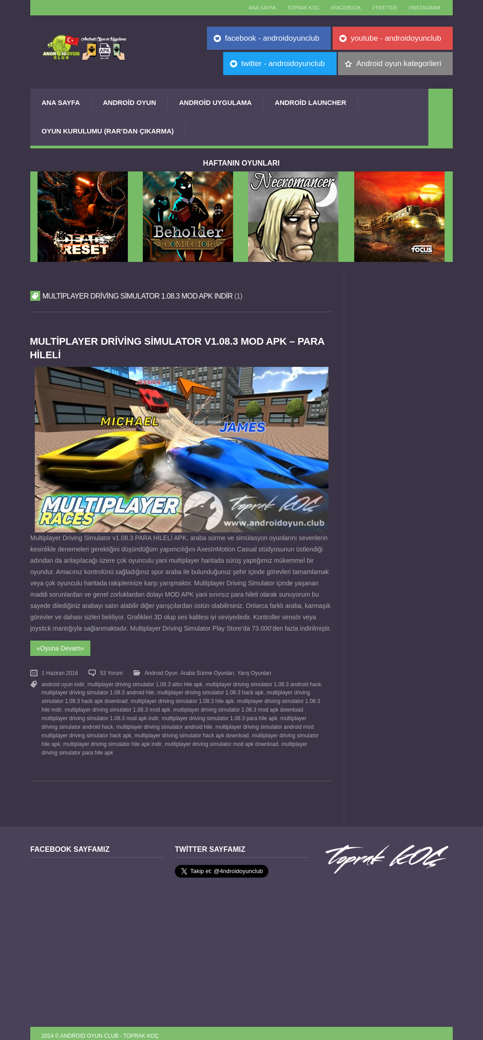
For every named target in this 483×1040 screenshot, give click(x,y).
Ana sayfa (252, 7)
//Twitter (381, 7)
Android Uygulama (215, 102)
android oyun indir (63, 682)
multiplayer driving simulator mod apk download (220, 739)
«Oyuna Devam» (60, 647)
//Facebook (340, 7)
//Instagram (423, 7)
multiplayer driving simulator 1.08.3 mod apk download (237, 706)
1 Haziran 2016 (60, 672)
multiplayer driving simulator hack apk (86, 731)
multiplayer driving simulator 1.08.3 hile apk (181, 698)
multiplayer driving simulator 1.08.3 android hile (98, 690)
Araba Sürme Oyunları (206, 672)
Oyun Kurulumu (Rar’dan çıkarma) (108, 131)
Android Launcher (310, 102)
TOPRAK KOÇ (295, 7)
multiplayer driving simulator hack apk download (191, 731)
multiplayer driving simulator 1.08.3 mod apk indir (100, 715)
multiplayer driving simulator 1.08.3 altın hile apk (144, 682)
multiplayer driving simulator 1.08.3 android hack (262, 682)
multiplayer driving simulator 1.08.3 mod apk (116, 706)
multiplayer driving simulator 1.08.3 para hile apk (218, 715)
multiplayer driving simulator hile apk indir (112, 739)
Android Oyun (129, 102)
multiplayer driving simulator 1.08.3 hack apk (210, 690)
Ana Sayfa (61, 102)
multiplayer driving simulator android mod (246, 723)
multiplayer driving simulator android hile (146, 723)
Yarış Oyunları (253, 672)
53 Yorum (111, 672)
